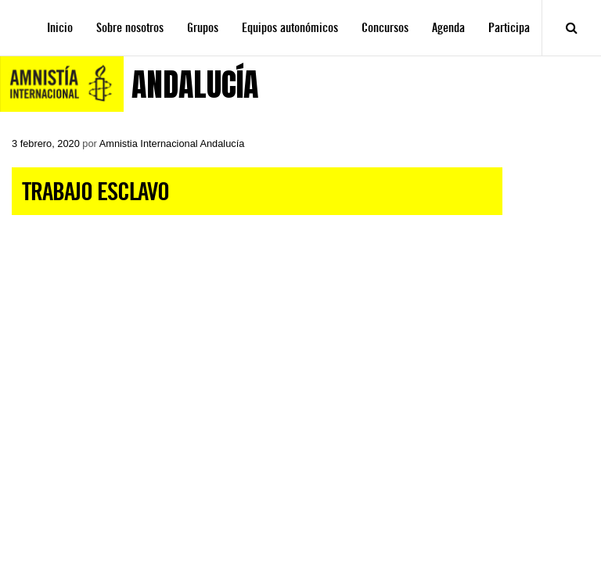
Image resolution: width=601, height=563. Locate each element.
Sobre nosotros (130, 27)
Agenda (448, 27)
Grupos (202, 27)
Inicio (60, 27)
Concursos (385, 27)
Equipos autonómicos (290, 27)
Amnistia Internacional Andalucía (172, 143)
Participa (509, 27)
